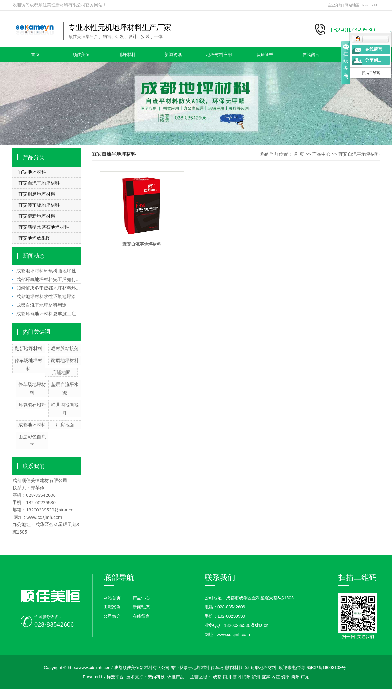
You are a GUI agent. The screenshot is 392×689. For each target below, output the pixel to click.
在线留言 (310, 54)
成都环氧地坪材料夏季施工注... (48, 313)
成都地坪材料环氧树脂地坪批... (48, 270)
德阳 (236, 676)
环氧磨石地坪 (32, 404)
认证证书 (264, 54)
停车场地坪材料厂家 (230, 667)
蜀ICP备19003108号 (326, 667)
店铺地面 (61, 372)
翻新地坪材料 (28, 348)
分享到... (373, 60)
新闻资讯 (173, 54)
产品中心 (321, 154)
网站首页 (112, 597)
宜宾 (266, 676)
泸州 (256, 676)
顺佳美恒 (81, 54)
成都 (217, 676)
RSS (365, 5)
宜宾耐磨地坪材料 (36, 194)
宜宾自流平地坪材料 (39, 182)
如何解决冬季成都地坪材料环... (48, 287)
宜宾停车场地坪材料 (39, 205)
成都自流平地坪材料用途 (41, 305)
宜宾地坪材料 (32, 171)
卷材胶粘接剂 (65, 348)
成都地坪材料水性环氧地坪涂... (48, 296)
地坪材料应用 (219, 54)
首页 (35, 54)
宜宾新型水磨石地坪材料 (43, 227)
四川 (227, 676)
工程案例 (112, 607)
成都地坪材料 (32, 424)
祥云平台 (115, 676)
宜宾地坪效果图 (34, 238)
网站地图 (352, 5)
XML (375, 5)
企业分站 (335, 5)
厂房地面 (65, 424)
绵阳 (246, 676)
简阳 (295, 676)
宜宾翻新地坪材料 (36, 216)
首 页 (299, 154)
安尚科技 (156, 676)
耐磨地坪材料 (65, 360)
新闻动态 (141, 607)
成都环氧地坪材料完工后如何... (48, 279)
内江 (275, 676)
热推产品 (175, 676)
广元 (305, 676)
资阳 (285, 676)
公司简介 (112, 616)
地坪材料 (127, 54)
